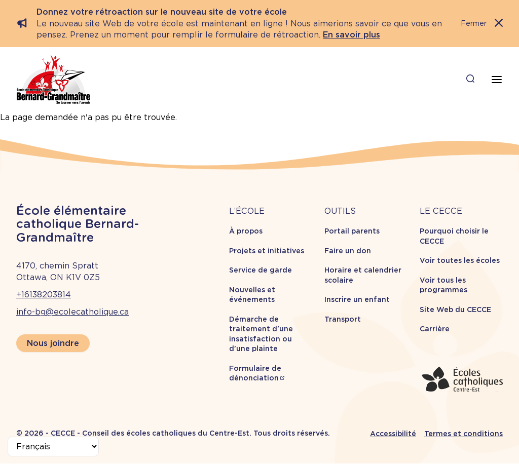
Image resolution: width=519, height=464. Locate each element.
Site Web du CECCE (455, 309)
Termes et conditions (463, 434)
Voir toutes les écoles (460, 260)
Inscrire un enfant (357, 299)
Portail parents (352, 231)
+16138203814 (43, 294)
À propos (246, 231)
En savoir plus (351, 35)
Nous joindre (53, 343)
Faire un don (347, 251)
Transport (342, 319)
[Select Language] (53, 446)
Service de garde (260, 270)
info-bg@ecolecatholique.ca (72, 312)
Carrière (435, 329)
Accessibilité (393, 434)
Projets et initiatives (266, 251)
